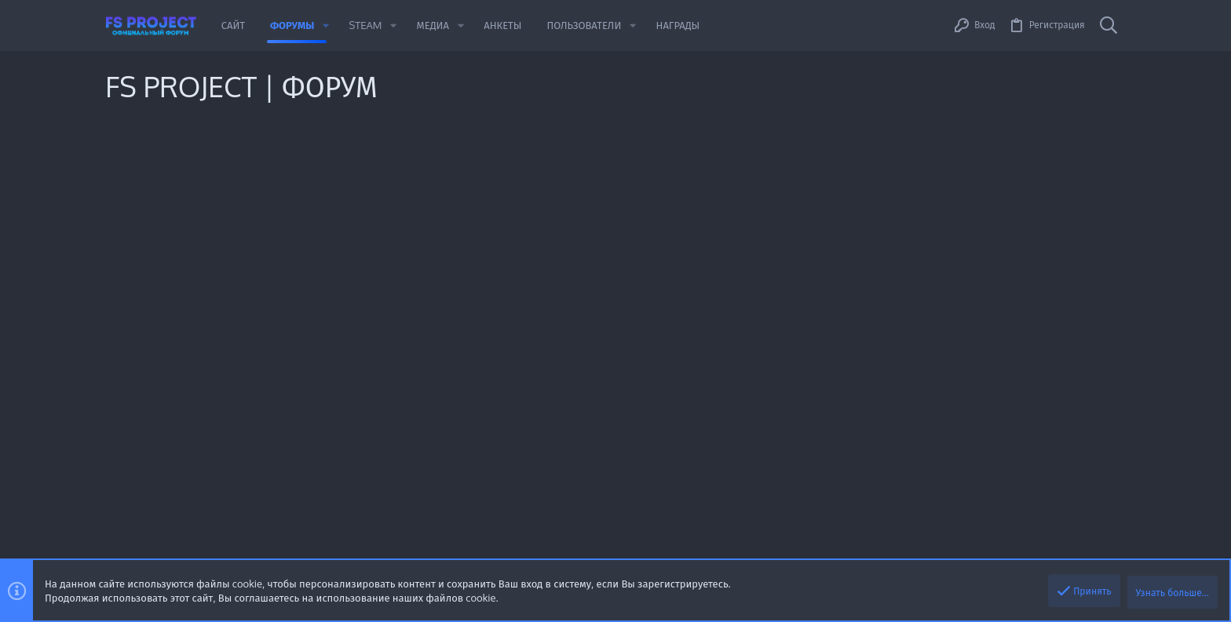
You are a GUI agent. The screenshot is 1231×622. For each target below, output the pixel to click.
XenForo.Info (443, 553)
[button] (326, 25)
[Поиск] (1108, 25)
